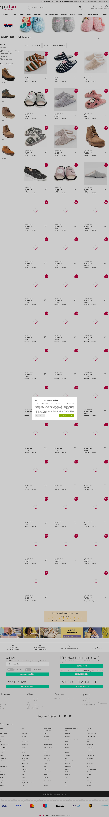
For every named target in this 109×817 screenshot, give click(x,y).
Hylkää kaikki (40, 415)
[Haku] (80, 7)
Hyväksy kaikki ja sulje (67, 415)
